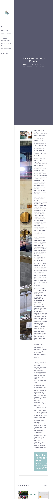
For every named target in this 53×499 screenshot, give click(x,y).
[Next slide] (30, 240)
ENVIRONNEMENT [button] (6, 48)
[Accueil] (7, 12)
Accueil (25, 64)
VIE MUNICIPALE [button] (6, 33)
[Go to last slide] (22, 240)
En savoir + (37, 285)
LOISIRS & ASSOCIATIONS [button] (5, 39)
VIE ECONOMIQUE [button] (6, 53)
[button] (7, 27)
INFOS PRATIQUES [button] (6, 43)
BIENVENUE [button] (4, 30)
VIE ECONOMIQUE (35, 64)
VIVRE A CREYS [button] (6, 36)
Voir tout (46, 485)
